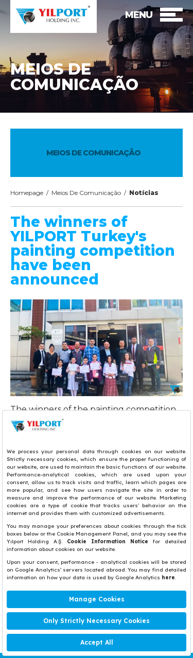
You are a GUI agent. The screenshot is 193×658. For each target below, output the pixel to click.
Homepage (26, 193)
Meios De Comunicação (86, 193)
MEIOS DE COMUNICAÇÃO (93, 152)
